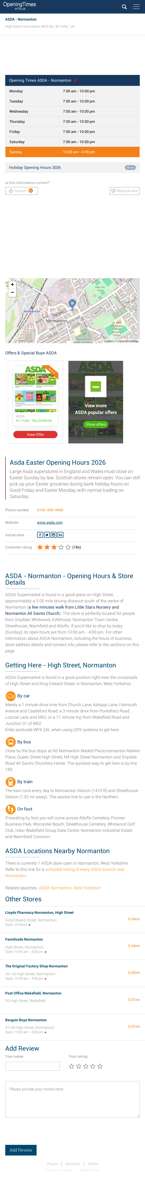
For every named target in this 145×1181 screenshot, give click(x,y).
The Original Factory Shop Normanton (36, 966)
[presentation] (45, 1135)
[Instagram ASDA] (54, 535)
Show (130, 167)
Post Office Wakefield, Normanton (33, 993)
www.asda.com (50, 522)
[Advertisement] (72, 57)
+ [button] (12, 285)
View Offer (35, 434)
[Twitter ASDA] (47, 535)
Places (52, 1164)
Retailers (73, 1164)
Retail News (89, 1170)
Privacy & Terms (59, 1170)
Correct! (21, 190)
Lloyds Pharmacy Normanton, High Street (39, 912)
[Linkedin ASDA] (60, 535)
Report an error (124, 191)
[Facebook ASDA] (40, 535)
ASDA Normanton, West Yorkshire (69, 887)
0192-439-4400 (50, 510)
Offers (93, 1164)
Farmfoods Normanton (24, 939)
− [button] (12, 293)
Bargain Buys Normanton (26, 1020)
